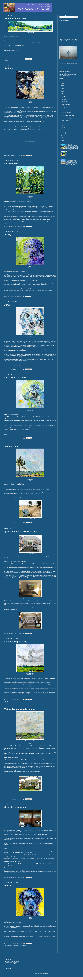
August (63, 102)
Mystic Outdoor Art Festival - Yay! (20, 531)
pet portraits (19, 945)
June (63, 125)
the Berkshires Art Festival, (21, 359)
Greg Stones (29, 128)
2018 (62, 85)
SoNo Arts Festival (29, 930)
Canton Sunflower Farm (15, 18)
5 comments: (19, 633)
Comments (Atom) (12, 952)
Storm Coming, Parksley (16, 641)
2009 (62, 139)
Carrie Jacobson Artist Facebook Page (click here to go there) (26, 412)
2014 (62, 91)
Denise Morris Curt (46, 128)
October (63, 99)
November (64, 97)
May (63, 127)
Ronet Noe (16, 128)
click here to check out (13, 110)
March (63, 130)
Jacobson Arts (13, 961)
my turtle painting (28, 575)
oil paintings (15, 945)
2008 (62, 140)
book (7, 60)
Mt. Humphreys (69, 144)
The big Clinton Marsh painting (10, 759)
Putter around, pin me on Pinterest (11, 963)
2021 (62, 80)
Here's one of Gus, (40, 349)
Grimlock (8, 885)
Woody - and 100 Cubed (15, 377)
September (64, 101)
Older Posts (54, 950)
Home (30, 950)
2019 (62, 83)
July (62, 124)
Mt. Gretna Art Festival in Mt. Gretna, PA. (22, 354)
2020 (62, 82)
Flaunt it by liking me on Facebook (11, 962)
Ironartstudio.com (24, 111)
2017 (62, 86)
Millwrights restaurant (10, 831)
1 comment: (19, 296)
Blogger (46, 973)
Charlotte (8, 68)
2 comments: (19, 369)
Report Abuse (8, 968)
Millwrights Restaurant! (15, 807)
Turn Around (68, 151)
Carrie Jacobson (9, 945)
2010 (62, 137)
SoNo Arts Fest (23, 945)
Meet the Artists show (34, 126)
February (63, 132)
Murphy (7, 234)
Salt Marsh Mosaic (19, 201)
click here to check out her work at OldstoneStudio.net (17, 108)
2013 (62, 93)
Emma (7, 305)
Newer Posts (6, 950)
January (63, 133)
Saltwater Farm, (24, 759)
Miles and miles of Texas (70, 159)
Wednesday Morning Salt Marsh (19, 709)
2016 (62, 88)
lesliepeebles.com (22, 110)
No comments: (19, 155)
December (64, 96)
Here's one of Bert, (17, 349)
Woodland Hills (11, 163)
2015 (62, 90)
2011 (62, 135)
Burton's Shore (11, 446)
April (63, 128)
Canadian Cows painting (33, 576)
